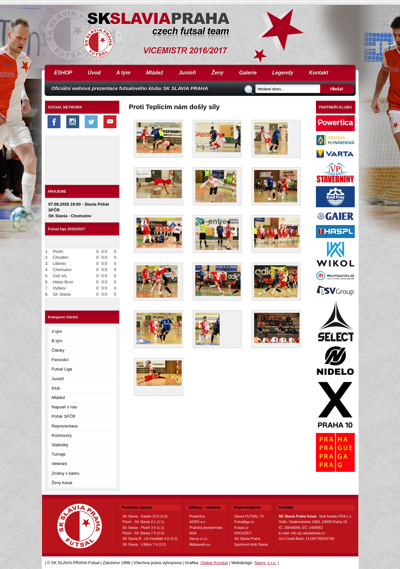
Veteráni (59, 463)
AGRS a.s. (197, 522)
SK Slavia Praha (247, 539)
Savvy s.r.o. (198, 539)
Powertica (197, 516)
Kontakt (318, 72)
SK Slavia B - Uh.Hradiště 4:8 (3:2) (150, 539)
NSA (193, 533)
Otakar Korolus (214, 562)
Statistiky (60, 444)
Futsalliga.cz (244, 522)
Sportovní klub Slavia (251, 544)
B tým (57, 340)
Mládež (154, 72)
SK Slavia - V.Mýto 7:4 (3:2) (144, 544)
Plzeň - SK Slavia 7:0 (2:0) (143, 533)
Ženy (217, 72)
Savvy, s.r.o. (265, 562)
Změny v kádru (66, 473)
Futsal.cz (241, 527)
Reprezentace (65, 426)
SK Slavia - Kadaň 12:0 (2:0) (145, 516)
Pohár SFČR (64, 416)
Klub (56, 388)
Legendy (283, 72)
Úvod (94, 72)
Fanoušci (60, 359)
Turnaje (59, 454)
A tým (123, 72)
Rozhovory (62, 435)
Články (58, 350)
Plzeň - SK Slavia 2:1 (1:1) (143, 522)
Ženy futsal (62, 482)
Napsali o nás (64, 406)
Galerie (247, 72)
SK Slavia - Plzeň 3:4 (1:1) (143, 527)
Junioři (187, 72)
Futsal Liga (62, 369)
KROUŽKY (243, 533)
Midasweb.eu (199, 544)
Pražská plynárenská (205, 527)
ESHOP (63, 72)
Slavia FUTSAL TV (249, 516)
